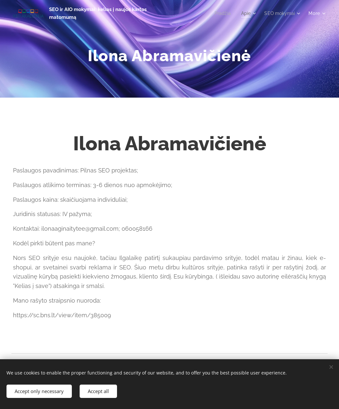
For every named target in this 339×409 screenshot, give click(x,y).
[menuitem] (221, 13)
